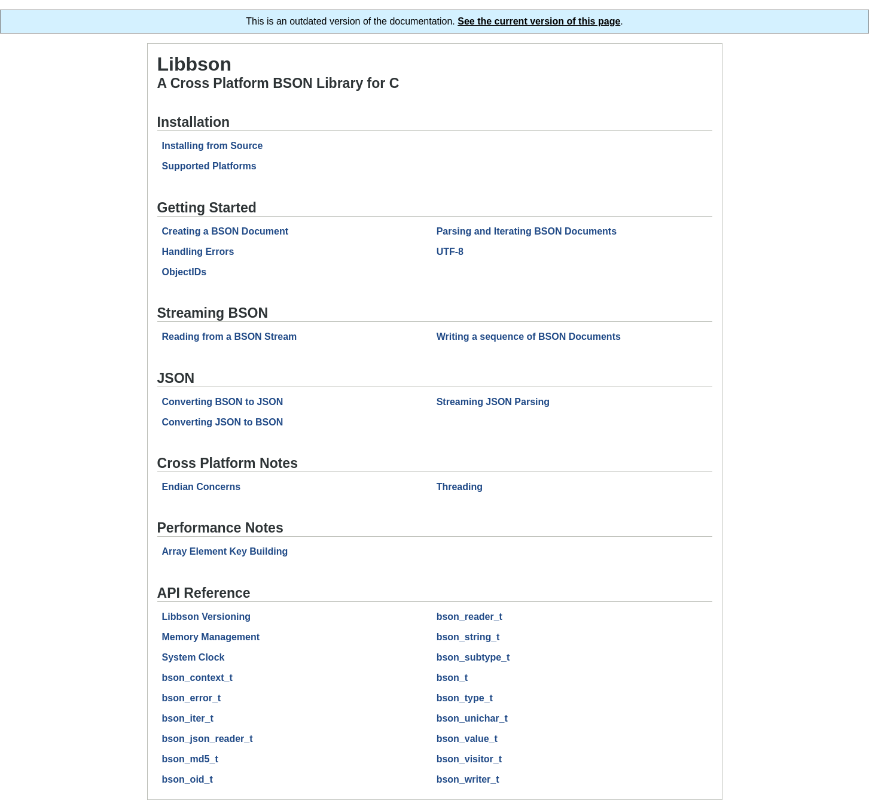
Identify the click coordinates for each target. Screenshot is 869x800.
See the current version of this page (539, 21)
